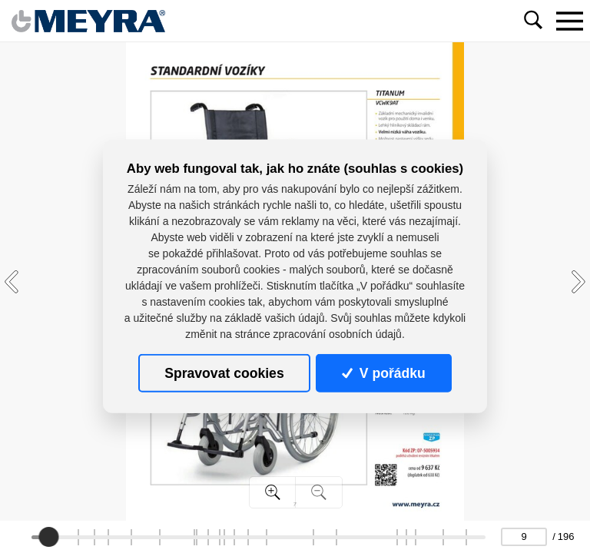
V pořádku (383, 373)
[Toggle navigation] (569, 20)
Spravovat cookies (223, 373)
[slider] (48, 537)
